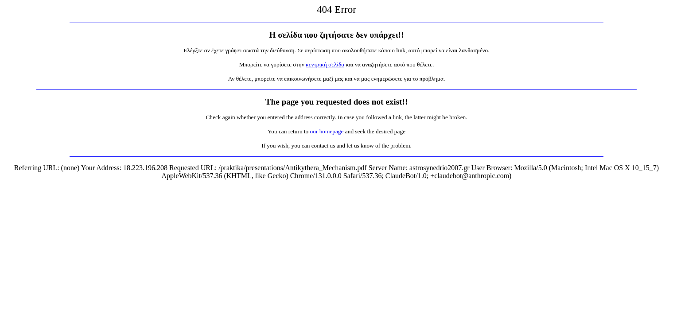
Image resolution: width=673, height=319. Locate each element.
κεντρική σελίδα (325, 64)
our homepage (327, 131)
